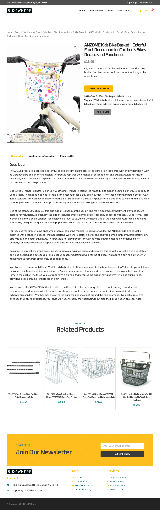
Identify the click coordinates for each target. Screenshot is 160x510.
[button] (146, 10)
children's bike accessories (128, 100)
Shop (110, 11)
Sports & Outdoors (24, 32)
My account (123, 11)
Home (82, 11)
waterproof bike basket (134, 104)
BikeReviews (96, 11)
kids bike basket (111, 104)
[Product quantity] (88, 112)
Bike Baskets (80, 32)
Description (18, 156)
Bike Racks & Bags (63, 32)
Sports (39, 32)
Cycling (48, 32)
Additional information (42, 156)
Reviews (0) (67, 156)
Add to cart (103, 112)
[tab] (17, 156)
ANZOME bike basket (101, 100)
